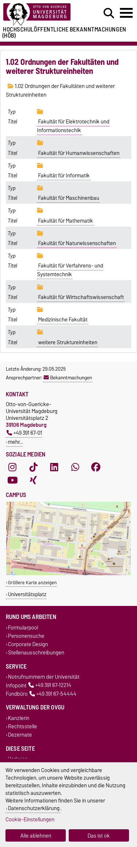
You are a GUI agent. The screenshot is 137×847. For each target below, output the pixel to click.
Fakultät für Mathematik (65, 220)
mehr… (15, 441)
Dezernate (20, 735)
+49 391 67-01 (24, 432)
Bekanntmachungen (68, 377)
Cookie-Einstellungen (30, 819)
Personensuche (26, 636)
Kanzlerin (18, 718)
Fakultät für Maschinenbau (68, 198)
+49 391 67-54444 (52, 694)
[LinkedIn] (54, 467)
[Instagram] (12, 467)
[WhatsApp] (75, 467)
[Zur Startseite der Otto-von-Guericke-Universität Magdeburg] (42, 14)
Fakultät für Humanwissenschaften (79, 153)
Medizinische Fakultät (63, 319)
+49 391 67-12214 (49, 685)
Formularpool (23, 627)
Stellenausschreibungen (36, 652)
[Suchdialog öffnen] (109, 13)
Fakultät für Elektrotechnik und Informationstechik (73, 126)
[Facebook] (95, 467)
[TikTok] (33, 467)
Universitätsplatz (27, 594)
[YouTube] (12, 480)
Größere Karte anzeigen (32, 582)
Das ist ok (99, 835)
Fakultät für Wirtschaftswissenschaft (81, 297)
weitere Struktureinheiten (67, 342)
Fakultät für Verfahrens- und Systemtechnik (70, 270)
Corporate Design (28, 644)
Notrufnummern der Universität (44, 677)
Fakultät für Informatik (64, 175)
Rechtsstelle (22, 726)
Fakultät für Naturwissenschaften (77, 243)
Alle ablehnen (35, 835)
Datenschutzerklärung (34, 808)
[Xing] (33, 480)
